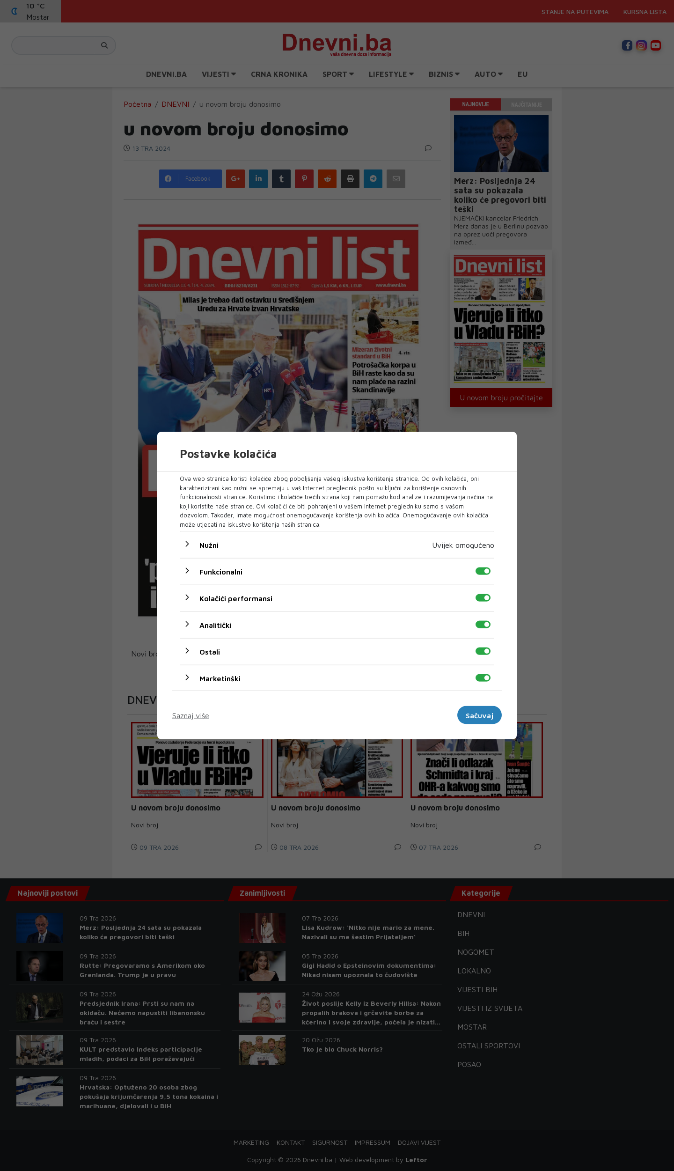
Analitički (215, 625)
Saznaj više (190, 715)
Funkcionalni (220, 571)
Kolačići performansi (235, 598)
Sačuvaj (479, 715)
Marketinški (220, 678)
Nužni (209, 545)
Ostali (209, 652)
